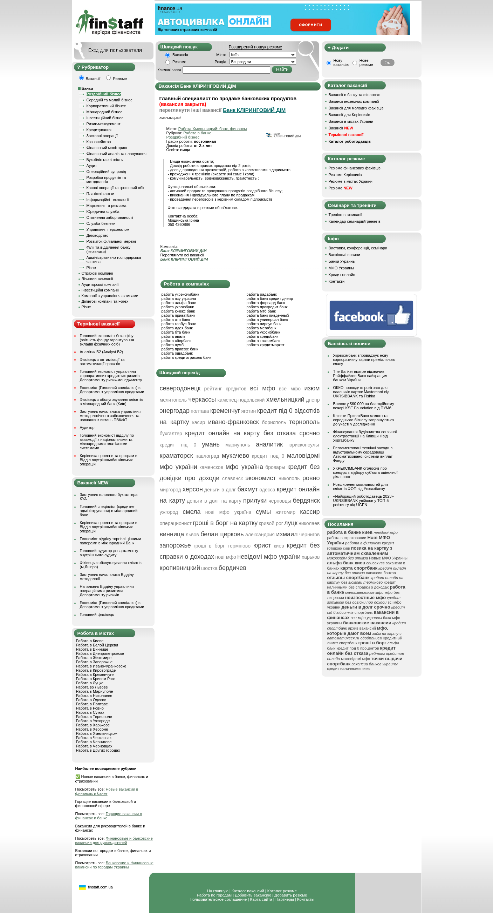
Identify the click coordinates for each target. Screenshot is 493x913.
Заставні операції (102, 136)
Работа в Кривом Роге (95, 679)
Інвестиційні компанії (100, 290)
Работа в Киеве (90, 641)
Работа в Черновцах (94, 746)
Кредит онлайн (342, 275)
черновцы (280, 501)
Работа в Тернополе (94, 716)
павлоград (207, 456)
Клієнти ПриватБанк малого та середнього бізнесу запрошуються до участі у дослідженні (364, 420)
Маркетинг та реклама (106, 205)
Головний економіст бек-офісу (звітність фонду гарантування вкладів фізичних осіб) (107, 340)
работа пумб (173, 345)
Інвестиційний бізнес (105, 118)
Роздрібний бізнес (104, 94)
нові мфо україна (228, 512)
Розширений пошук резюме (255, 47)
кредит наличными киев (348, 668)
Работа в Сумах (90, 712)
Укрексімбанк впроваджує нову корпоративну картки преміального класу (364, 359)
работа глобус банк (179, 324)
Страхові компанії (97, 273)
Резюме (179, 62)
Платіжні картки (101, 194)
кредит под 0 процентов (357, 648)
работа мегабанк (261, 328)
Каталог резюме (282, 891)
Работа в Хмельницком (96, 733)
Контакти (337, 281)
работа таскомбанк (263, 340)
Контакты (305, 899)
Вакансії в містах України (351, 121)
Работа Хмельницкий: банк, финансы (212, 129)
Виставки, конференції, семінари (358, 248)
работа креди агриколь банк (186, 357)
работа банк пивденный (267, 315)
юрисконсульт (304, 445)
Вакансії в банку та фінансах (354, 95)
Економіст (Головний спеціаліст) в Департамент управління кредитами (112, 389)
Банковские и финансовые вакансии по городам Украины (114, 865)
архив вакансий (362, 628)
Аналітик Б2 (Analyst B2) (101, 352)
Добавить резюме (290, 895)
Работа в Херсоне (92, 729)
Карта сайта (261, 899)
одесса (267, 489)
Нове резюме (366, 62)
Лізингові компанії (97, 279)
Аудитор (87, 427)
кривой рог (271, 523)
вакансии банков (381, 573)
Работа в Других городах (98, 750)
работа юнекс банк (178, 311)
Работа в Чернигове (94, 742)
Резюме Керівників (345, 175)
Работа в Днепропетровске (100, 653)
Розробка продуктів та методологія (106, 179)
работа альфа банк (179, 303)
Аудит (92, 165)
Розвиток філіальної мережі (111, 241)
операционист (176, 523)
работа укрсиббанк (263, 332)
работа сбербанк (176, 340)
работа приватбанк (178, 315)
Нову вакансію (341, 62)
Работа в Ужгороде (93, 721)
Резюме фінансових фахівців (355, 168)
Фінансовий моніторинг (107, 148)
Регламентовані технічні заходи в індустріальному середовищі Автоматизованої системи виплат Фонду (363, 454)
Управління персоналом (108, 229)
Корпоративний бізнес (106, 106)
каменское (211, 467)
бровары (275, 467)
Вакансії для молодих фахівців (356, 108)
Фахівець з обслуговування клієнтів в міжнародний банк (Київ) (111, 401)
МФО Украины (341, 268)
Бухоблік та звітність (105, 159)
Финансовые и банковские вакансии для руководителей (114, 840)
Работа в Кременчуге (95, 674)
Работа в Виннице (92, 649)
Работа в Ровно (90, 708)
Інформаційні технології (108, 199)
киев (279, 546)
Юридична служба (103, 211)
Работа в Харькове (93, 725)
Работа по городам (214, 895)
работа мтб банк (261, 311)
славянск (232, 478)
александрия (260, 534)
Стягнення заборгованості (110, 217)
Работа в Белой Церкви (97, 645)
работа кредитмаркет (265, 345)
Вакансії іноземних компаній (354, 101)
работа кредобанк (262, 336)
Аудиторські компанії (100, 284)
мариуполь (237, 445)
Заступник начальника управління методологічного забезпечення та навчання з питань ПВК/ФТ (110, 415)
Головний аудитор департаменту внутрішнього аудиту (109, 553)
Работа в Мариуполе (94, 691)
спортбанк (364, 612)
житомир (285, 512)
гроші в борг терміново (222, 546)
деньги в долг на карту (214, 501)
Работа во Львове (92, 687)
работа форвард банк (265, 303)
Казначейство (99, 142)
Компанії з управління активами (110, 296)
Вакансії (341, 128)
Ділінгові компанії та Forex (105, 301)
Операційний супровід (106, 171)
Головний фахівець (97, 614)
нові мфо (225, 557)
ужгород (169, 512)
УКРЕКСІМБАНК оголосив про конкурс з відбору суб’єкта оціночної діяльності (365, 472)
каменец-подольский (241, 400)
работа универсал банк (267, 319)
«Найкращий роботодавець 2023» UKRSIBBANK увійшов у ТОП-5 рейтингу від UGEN (363, 500)
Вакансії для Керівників (349, 115)
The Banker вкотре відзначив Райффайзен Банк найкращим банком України (360, 375)
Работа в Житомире (94, 658)
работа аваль (174, 336)
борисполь (274, 422)
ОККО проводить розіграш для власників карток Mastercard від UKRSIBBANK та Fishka (361, 391)
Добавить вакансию (253, 895)
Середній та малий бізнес (109, 100)
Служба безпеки (101, 223)
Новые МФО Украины (388, 558)
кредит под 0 (268, 456)
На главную (217, 891)
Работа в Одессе (91, 700)
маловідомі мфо (355, 659)
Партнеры (284, 899)
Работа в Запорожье (94, 662)
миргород (170, 489)
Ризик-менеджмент (104, 124)
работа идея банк (177, 328)
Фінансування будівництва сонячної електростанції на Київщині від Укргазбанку (365, 436)
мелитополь (173, 400)
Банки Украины (342, 261)
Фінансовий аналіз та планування (116, 154)
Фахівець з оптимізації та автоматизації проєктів (102, 361)
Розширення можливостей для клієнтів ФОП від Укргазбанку (360, 486)
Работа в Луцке (89, 683)
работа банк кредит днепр (269, 298)
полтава (200, 411)
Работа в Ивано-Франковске (101, 666)
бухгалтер (171, 433)
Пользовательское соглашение (218, 899)
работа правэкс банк (180, 349)
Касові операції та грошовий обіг (116, 188)
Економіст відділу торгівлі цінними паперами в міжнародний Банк (110, 541)
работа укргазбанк (178, 307)
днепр (313, 400)
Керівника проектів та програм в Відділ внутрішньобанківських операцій (108, 460)
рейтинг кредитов (225, 388)
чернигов (309, 534)
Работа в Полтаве (92, 704)
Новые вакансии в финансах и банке (106, 791)
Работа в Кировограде (96, 670)
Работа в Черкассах (94, 738)
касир (198, 422)
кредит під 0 (178, 445)
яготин (248, 411)
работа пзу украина (179, 298)
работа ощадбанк (177, 353)
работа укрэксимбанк (180, 294)
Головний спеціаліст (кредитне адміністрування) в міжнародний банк (109, 510)
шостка (209, 568)
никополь (289, 478)
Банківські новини (344, 255)
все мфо (290, 388)
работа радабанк (261, 294)
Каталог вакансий (248, 891)
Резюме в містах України (350, 181)
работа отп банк (176, 319)
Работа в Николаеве (94, 695)
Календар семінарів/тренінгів (355, 221)
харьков (311, 557)
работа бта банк (176, 332)
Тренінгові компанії (345, 215)
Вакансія (180, 55)
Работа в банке (197, 133)
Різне (91, 268)
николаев (309, 523)
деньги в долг (220, 489)
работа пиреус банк (263, 324)
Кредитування (99, 130)
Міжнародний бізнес (104, 112)
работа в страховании (347, 538)
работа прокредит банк (266, 307)
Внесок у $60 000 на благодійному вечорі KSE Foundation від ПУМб (363, 406)
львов (192, 534)
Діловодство (98, 235)
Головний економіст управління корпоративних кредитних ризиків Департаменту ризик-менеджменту (111, 375)
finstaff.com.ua (100, 887)
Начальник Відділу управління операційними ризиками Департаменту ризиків (107, 590)
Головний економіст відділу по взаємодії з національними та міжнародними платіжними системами (107, 441)
